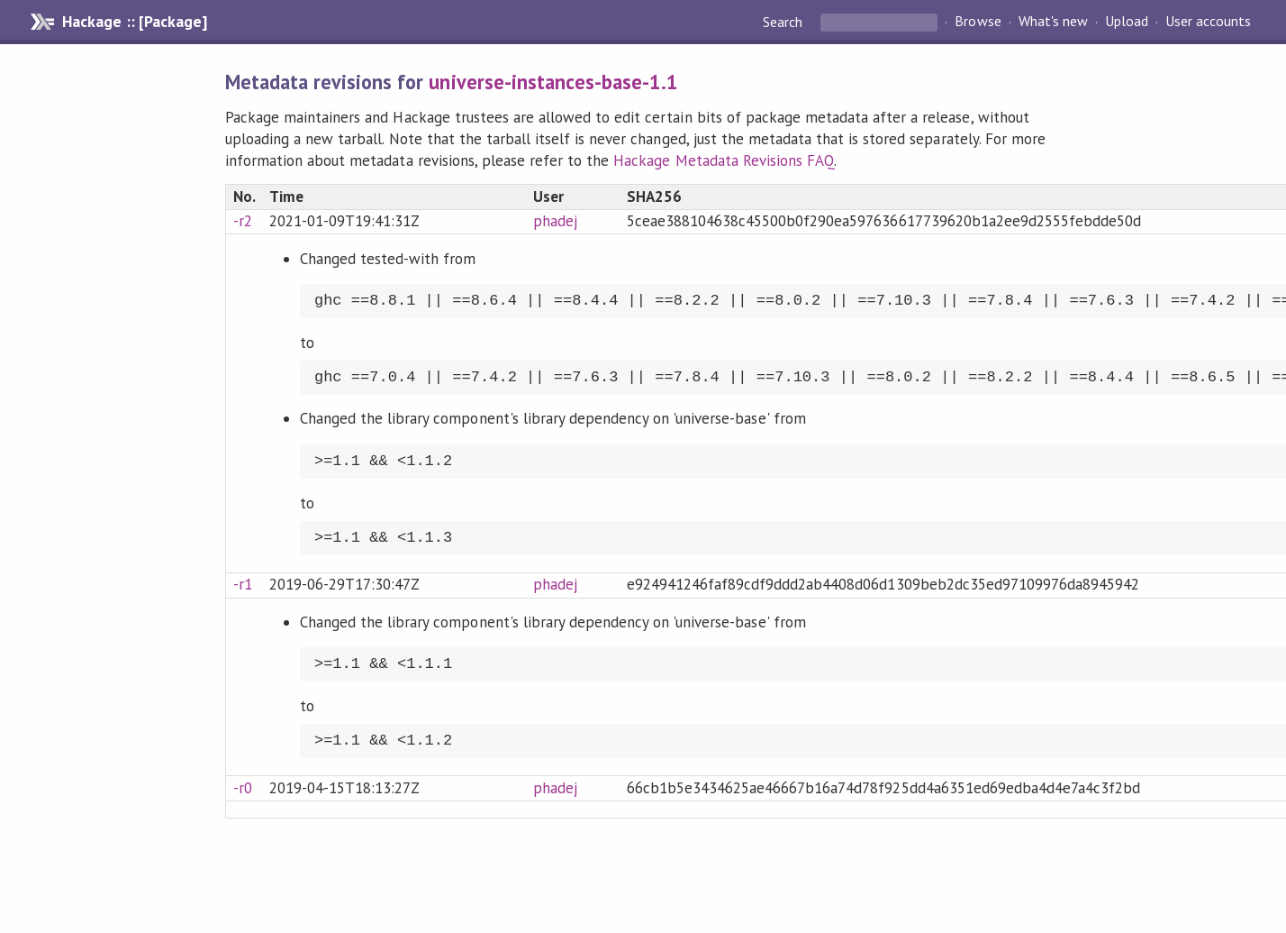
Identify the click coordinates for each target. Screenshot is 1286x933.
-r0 (242, 788)
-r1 (242, 584)
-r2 (242, 221)
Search (784, 22)
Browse (978, 22)
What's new (1053, 22)
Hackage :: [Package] (134, 22)
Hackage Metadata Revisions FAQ (723, 160)
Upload (1126, 22)
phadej (555, 221)
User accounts (1208, 22)
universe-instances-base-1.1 (553, 82)
